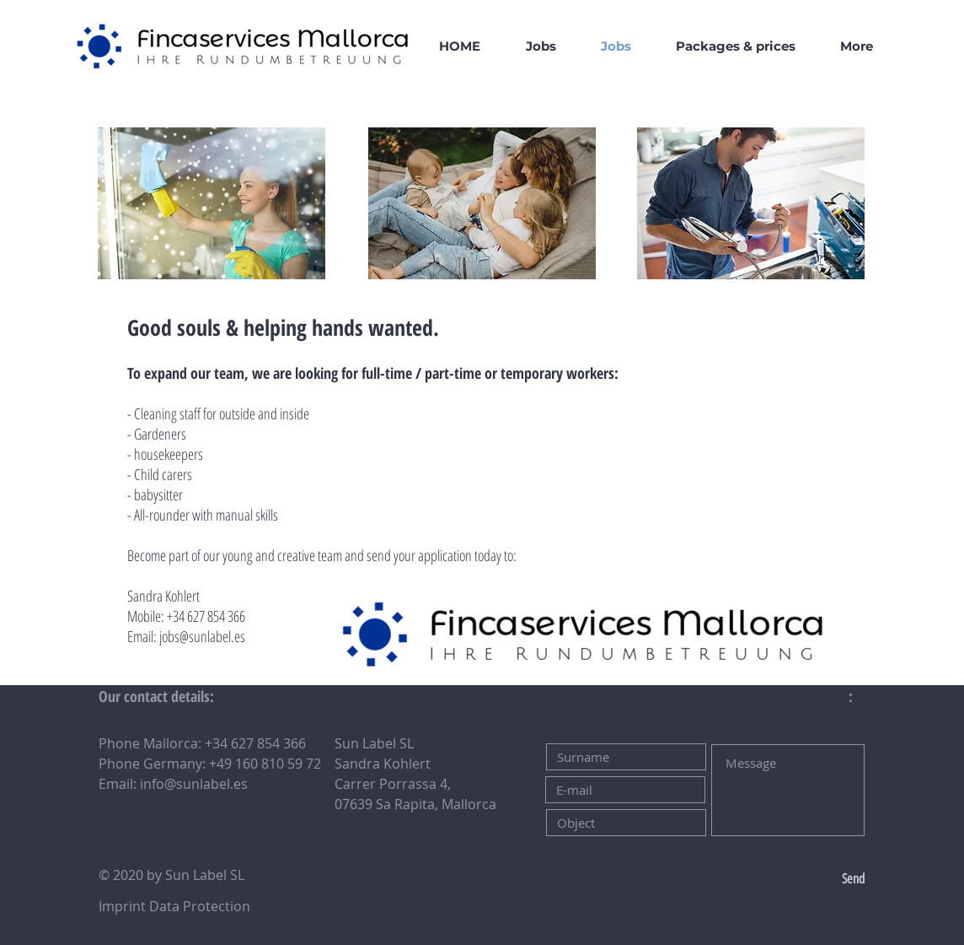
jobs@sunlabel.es (202, 636)
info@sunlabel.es (194, 784)
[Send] (808, 879)
